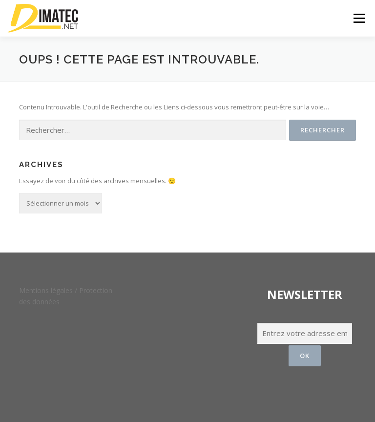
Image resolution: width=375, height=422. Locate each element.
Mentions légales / (49, 290)
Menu (359, 18)
